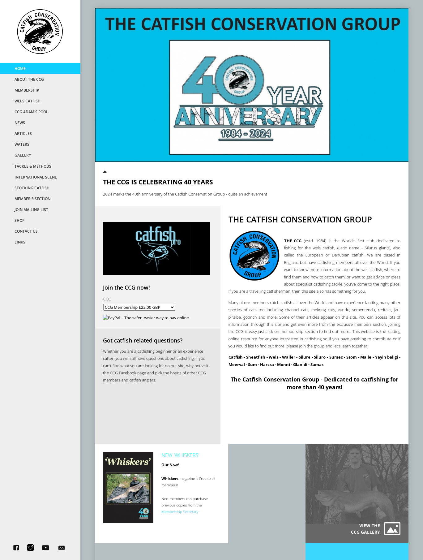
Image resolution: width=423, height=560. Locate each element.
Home (20, 68)
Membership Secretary (176, 512)
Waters (22, 144)
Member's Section (32, 198)
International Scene (36, 176)
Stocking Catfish (32, 187)
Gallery (23, 155)
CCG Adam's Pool (31, 111)
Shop (19, 220)
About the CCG (29, 79)
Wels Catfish (28, 100)
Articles (23, 133)
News (20, 122)
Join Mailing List (31, 209)
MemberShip (27, 90)
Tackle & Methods (33, 166)
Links (20, 241)
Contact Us (26, 231)
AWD (266, 545)
